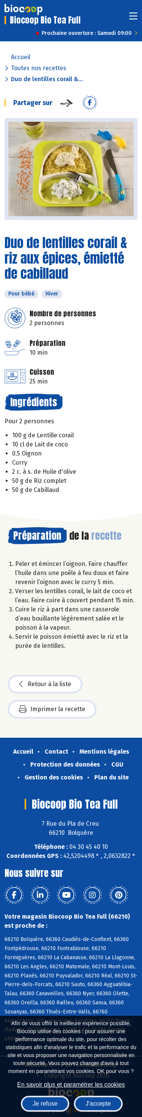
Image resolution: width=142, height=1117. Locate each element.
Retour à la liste (45, 684)
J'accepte (98, 1103)
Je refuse (45, 1103)
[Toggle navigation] (133, 18)
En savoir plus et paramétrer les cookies (71, 1084)
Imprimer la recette (52, 709)
